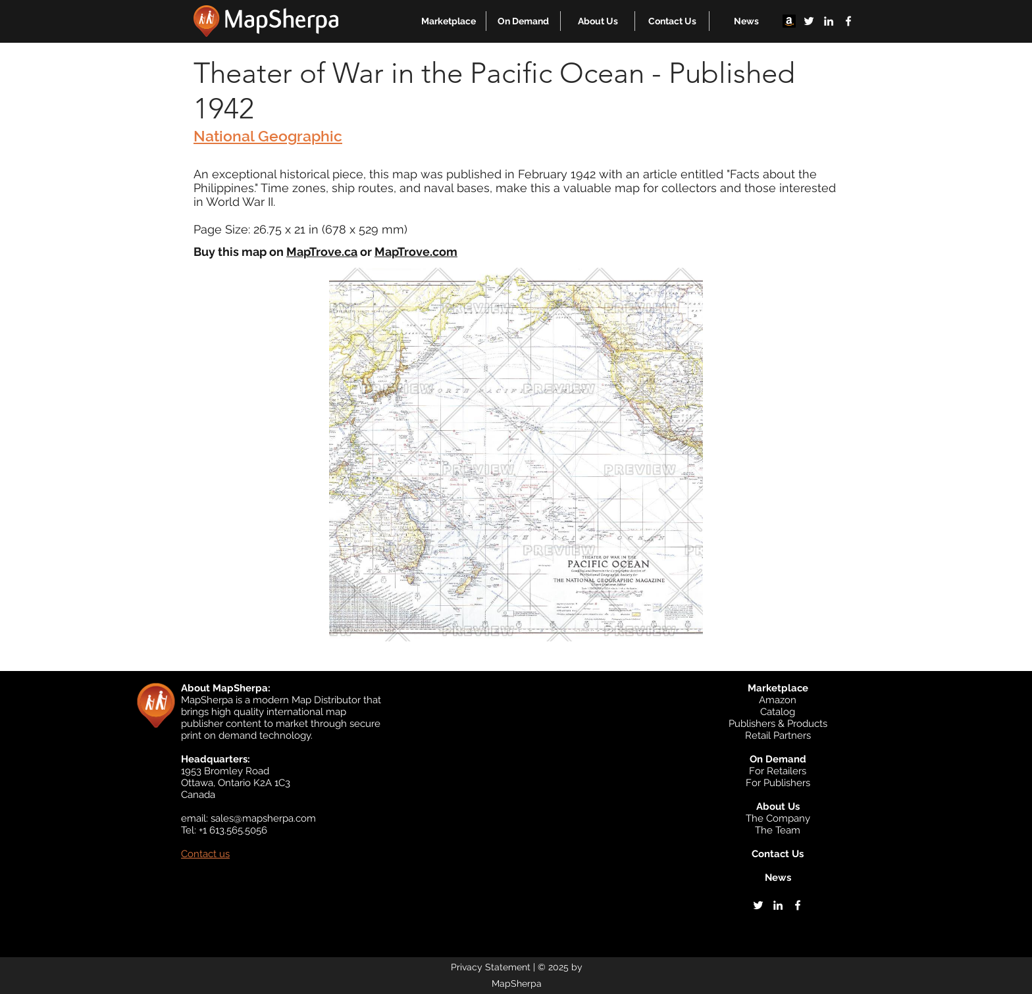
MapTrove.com (415, 252)
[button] (448, 21)
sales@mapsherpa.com (263, 818)
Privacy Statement (490, 967)
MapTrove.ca (321, 252)
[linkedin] (828, 21)
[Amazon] (789, 21)
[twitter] (808, 21)
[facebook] (848, 21)
